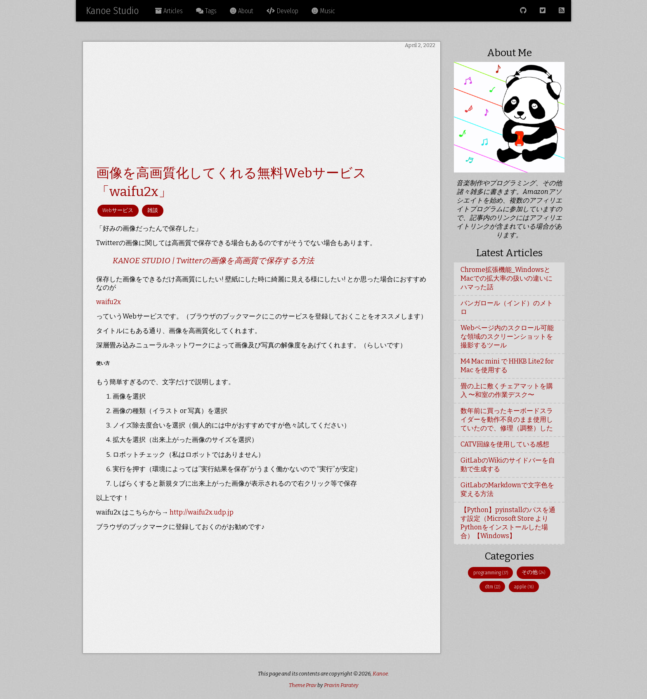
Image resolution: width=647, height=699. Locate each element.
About (241, 11)
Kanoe (380, 674)
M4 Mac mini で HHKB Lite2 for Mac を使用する (507, 365)
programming (490, 572)
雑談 (152, 210)
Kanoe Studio (112, 11)
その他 (533, 572)
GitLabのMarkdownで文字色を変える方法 (507, 489)
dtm (492, 586)
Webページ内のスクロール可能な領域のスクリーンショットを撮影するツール (507, 336)
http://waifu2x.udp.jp (202, 512)
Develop (282, 11)
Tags (206, 11)
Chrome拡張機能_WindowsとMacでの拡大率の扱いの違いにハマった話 (506, 278)
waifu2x (108, 302)
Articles (169, 11)
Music (323, 11)
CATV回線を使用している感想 (504, 444)
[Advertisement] (261, 107)
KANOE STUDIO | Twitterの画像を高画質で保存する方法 (213, 260)
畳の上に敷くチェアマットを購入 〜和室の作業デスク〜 (506, 390)
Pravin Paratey (341, 685)
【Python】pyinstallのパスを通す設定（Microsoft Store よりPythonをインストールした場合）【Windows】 (507, 523)
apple (524, 586)
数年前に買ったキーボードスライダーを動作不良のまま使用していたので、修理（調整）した (506, 419)
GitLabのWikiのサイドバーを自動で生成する (507, 464)
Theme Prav (302, 685)
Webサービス (117, 210)
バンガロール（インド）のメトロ (506, 307)
